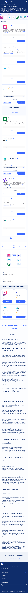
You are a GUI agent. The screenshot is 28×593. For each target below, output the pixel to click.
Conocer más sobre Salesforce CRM (8, 73)
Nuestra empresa (14, 572)
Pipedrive (10, 118)
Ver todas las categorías (14, 558)
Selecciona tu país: (4, 582)
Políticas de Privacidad (4, 591)
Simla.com (10, 178)
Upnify (9, 25)
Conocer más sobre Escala (7, 205)
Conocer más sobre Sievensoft (8, 53)
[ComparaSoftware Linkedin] (1, 568)
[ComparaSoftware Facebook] (5, 568)
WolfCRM (10, 87)
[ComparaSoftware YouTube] (3, 568)
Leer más (10, 11)
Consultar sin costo (7, 40)
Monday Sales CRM (12, 158)
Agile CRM (10, 138)
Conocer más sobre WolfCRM (7, 94)
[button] (14, 35)
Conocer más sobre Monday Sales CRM (9, 165)
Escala (9, 199)
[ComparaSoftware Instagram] (7, 568)
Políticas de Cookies (12, 591)
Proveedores (14, 575)
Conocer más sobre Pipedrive (10, 124)
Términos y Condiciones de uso (20, 591)
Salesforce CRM (11, 67)
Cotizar (21, 40)
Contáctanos (14, 578)
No (19, 246)
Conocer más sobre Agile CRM (9, 144)
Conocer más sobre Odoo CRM (8, 225)
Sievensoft (10, 46)
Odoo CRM (10, 219)
